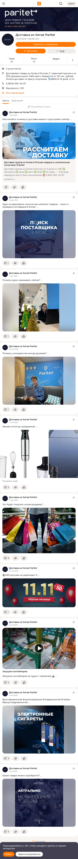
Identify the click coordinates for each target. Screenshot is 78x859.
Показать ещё (10, 481)
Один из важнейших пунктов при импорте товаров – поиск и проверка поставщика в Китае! (35, 206)
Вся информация (15, 92)
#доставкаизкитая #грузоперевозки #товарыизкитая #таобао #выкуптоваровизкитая (36, 701)
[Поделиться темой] (14, 187)
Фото (34, 58)
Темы (11, 58)
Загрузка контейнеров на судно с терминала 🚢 (28, 676)
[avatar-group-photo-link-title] (8, 40)
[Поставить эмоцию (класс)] (22, 187)
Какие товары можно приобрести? (21, 775)
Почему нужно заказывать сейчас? (21, 280)
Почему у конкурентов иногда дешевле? (24, 353)
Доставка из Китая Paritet (23, 112)
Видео (56, 58)
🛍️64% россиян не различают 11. (20, 575)
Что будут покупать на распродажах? (22, 504)
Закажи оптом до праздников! (18, 426)
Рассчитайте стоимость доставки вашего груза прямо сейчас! (36, 119)
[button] (5, 101)
